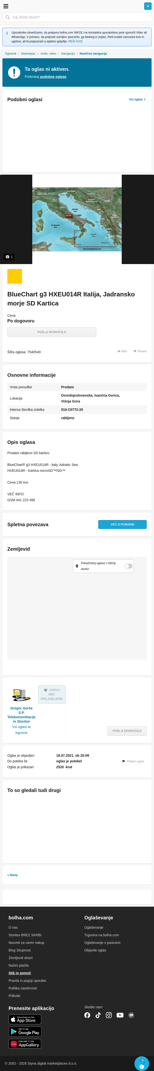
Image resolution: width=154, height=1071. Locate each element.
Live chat (141, 1063)
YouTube (120, 1015)
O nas (13, 927)
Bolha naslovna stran (77, 6)
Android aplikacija (25, 1031)
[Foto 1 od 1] (14, 276)
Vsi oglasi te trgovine (21, 730)
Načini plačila (19, 965)
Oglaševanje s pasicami (102, 943)
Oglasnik (10, 53)
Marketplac (28, 53)
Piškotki (14, 996)
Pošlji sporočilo (51, 332)
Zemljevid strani (21, 958)
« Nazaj (12, 875)
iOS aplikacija (25, 1019)
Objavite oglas (95, 950)
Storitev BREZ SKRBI (25, 935)
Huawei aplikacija (25, 1044)
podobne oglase (53, 77)
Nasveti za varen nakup (26, 943)
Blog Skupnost (20, 950)
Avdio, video (48, 53)
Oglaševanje (93, 927)
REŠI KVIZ (75, 41)
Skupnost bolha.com (131, 1015)
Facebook (87, 1015)
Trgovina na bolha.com (101, 935)
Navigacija (68, 53)
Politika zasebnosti (23, 988)
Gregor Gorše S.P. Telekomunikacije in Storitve (21, 715)
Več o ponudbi (122, 524)
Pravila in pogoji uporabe (27, 981)
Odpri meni (6, 6)
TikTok (98, 1015)
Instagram (109, 1015)
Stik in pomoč (20, 973)
